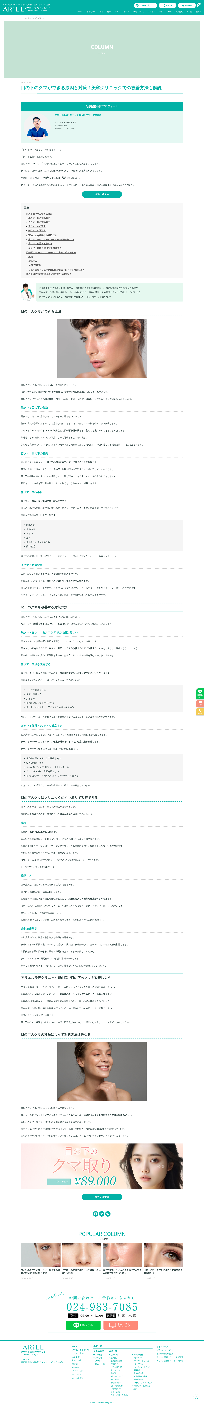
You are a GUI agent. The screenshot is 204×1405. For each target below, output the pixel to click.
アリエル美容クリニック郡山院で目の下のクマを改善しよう (55, 270)
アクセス (151, 12)
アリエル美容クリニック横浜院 (170, 1361)
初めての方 (91, 12)
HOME (74, 1347)
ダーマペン (139, 1364)
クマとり (99, 1361)
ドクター (125, 12)
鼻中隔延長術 (117, 1386)
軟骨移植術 (116, 1382)
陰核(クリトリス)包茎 (143, 1382)
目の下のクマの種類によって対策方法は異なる (49, 274)
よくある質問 (77, 1378)
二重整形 (99, 1355)
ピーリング (139, 1358)
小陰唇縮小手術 (140, 1376)
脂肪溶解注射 (116, 1361)
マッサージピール (141, 1361)
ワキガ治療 (115, 1392)
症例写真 (76, 1367)
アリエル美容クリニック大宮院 (170, 1357)
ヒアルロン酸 (116, 1367)
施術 (101, 12)
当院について (138, 12)
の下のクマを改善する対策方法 (41, 235)
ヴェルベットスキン (142, 1367)
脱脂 (30, 256)
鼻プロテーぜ (117, 1376)
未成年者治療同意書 (165, 1354)
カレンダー (77, 1357)
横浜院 (198, 12)
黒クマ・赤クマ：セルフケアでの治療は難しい (51, 239)
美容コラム (77, 1374)
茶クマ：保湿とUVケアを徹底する (45, 248)
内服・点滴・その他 (119, 1395)
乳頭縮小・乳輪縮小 (142, 1386)
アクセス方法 (77, 1353)
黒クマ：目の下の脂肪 (39, 218)
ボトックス (115, 1370)
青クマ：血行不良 (37, 226)
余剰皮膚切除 (34, 265)
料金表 (75, 1364)
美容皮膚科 (138, 1355)
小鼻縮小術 (116, 1389)
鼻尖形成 (115, 1379)
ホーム (80, 12)
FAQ (170, 12)
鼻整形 (113, 1373)
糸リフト (99, 1358)
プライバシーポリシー (166, 1350)
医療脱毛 (114, 1364)
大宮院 (189, 12)
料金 (109, 12)
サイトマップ (162, 1347)
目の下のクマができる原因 (39, 214)
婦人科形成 (100, 1364)
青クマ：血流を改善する (40, 243)
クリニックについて (80, 1350)
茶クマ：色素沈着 (37, 230)
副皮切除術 (139, 1379)
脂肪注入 (32, 261)
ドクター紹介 (77, 1371)
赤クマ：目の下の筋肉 (39, 222)
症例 (116, 12)
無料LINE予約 (102, 194)
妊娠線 (137, 1370)
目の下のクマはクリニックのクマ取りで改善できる (51, 252)
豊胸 (135, 1389)
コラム (161, 12)
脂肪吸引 (114, 1355)
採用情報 (179, 12)
